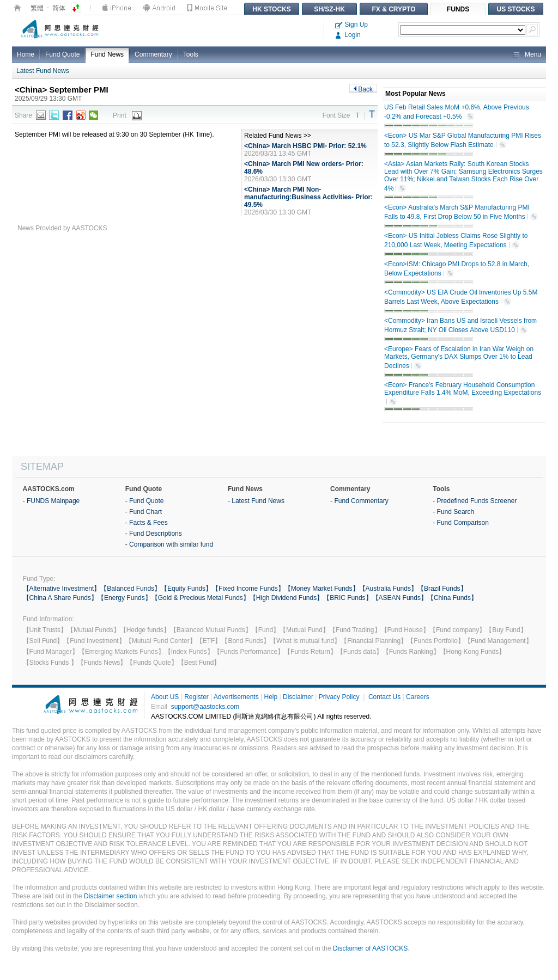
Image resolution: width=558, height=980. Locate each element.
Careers (417, 697)
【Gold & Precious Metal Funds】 (200, 598)
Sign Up (351, 24)
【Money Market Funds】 (321, 588)
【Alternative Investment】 (62, 588)
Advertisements (236, 697)
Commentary (153, 54)
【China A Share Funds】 (60, 598)
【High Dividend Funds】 (286, 598)
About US (165, 697)
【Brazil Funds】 (442, 588)
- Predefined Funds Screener (475, 501)
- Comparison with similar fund (169, 544)
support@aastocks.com (205, 706)
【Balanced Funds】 (130, 588)
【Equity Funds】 (186, 588)
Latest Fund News (42, 71)
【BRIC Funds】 (347, 598)
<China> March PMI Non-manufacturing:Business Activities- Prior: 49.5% (308, 197)
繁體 (37, 8)
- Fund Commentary (359, 501)
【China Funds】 (452, 598)
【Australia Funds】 (388, 588)
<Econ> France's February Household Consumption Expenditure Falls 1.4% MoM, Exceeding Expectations (462, 393)
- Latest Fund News (256, 501)
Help (270, 697)
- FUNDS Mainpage (51, 501)
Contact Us (384, 697)
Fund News (107, 54)
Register (196, 697)
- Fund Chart (143, 512)
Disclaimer (298, 697)
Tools (190, 54)
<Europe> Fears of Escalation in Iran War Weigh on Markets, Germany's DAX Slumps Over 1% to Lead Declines (458, 357)
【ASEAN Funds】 (399, 598)
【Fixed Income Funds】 (248, 588)
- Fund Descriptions (153, 533)
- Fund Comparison (461, 522)
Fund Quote (62, 54)
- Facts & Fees (146, 522)
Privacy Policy (339, 697)
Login (348, 35)
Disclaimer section (110, 896)
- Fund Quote (144, 501)
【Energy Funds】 (124, 598)
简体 (58, 8)
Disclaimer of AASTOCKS (370, 948)
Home (25, 54)
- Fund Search (453, 512)
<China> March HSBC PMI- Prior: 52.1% (305, 146)
